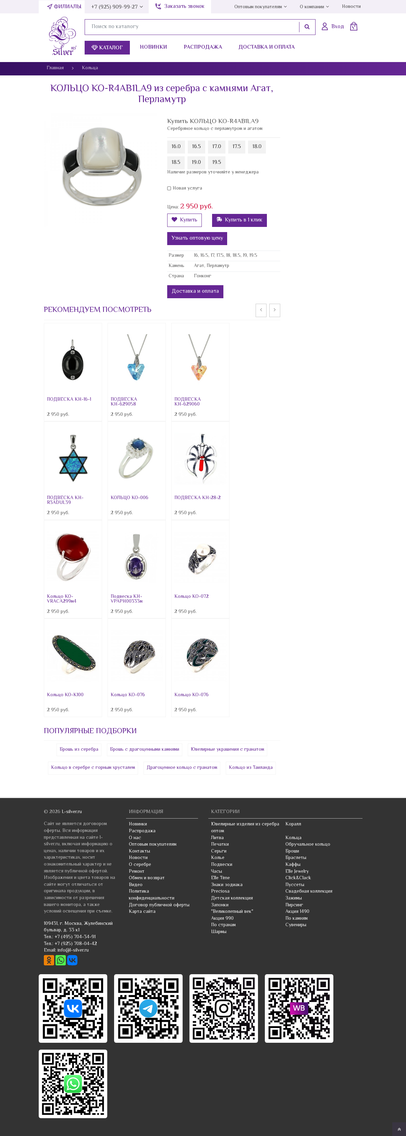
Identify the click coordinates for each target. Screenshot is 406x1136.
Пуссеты (294, 885)
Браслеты (295, 858)
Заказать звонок (184, 6)
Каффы (292, 865)
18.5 (176, 162)
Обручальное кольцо (307, 844)
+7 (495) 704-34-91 (75, 937)
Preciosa (220, 891)
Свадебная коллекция (308, 891)
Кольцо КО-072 (191, 597)
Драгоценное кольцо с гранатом (182, 768)
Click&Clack (298, 878)
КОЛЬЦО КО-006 (129, 498)
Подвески (221, 865)
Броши (292, 851)
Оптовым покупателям (258, 7)
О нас (135, 838)
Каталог (107, 48)
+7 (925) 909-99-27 (114, 7)
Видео (136, 885)
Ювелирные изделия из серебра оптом (245, 828)
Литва (217, 838)
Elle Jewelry (297, 871)
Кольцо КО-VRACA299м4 (61, 599)
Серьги (218, 851)
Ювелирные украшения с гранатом (227, 749)
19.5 (216, 162)
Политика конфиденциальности (151, 895)
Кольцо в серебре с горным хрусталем (93, 768)
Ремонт (137, 871)
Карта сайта (142, 912)
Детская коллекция (232, 898)
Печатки (220, 844)
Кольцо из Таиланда (251, 768)
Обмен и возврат (147, 878)
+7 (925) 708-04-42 (75, 944)
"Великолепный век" (232, 912)
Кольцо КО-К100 (65, 695)
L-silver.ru (72, 812)
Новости (351, 7)
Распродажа (203, 47)
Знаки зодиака (227, 885)
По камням (296, 918)
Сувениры (295, 925)
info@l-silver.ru (73, 950)
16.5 (196, 147)
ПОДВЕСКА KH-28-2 (197, 498)
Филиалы (68, 7)
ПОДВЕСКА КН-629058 (124, 402)
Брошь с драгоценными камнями (144, 749)
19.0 (196, 162)
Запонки (220, 905)
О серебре (140, 865)
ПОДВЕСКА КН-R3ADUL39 (65, 500)
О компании (312, 7)
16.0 (176, 147)
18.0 (257, 147)
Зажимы (293, 898)
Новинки (153, 47)
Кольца (293, 838)
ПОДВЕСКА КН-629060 (187, 402)
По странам (223, 925)
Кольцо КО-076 (128, 695)
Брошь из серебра (79, 749)
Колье (217, 858)
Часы (216, 871)
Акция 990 (222, 918)
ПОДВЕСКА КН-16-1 (69, 399)
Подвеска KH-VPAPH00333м (127, 599)
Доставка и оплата (266, 47)
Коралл (293, 824)
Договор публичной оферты (159, 905)
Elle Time (220, 878)
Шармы (218, 932)
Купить (184, 220)
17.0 (216, 147)
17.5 (237, 147)
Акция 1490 (297, 912)
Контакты (139, 851)
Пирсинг (294, 905)
